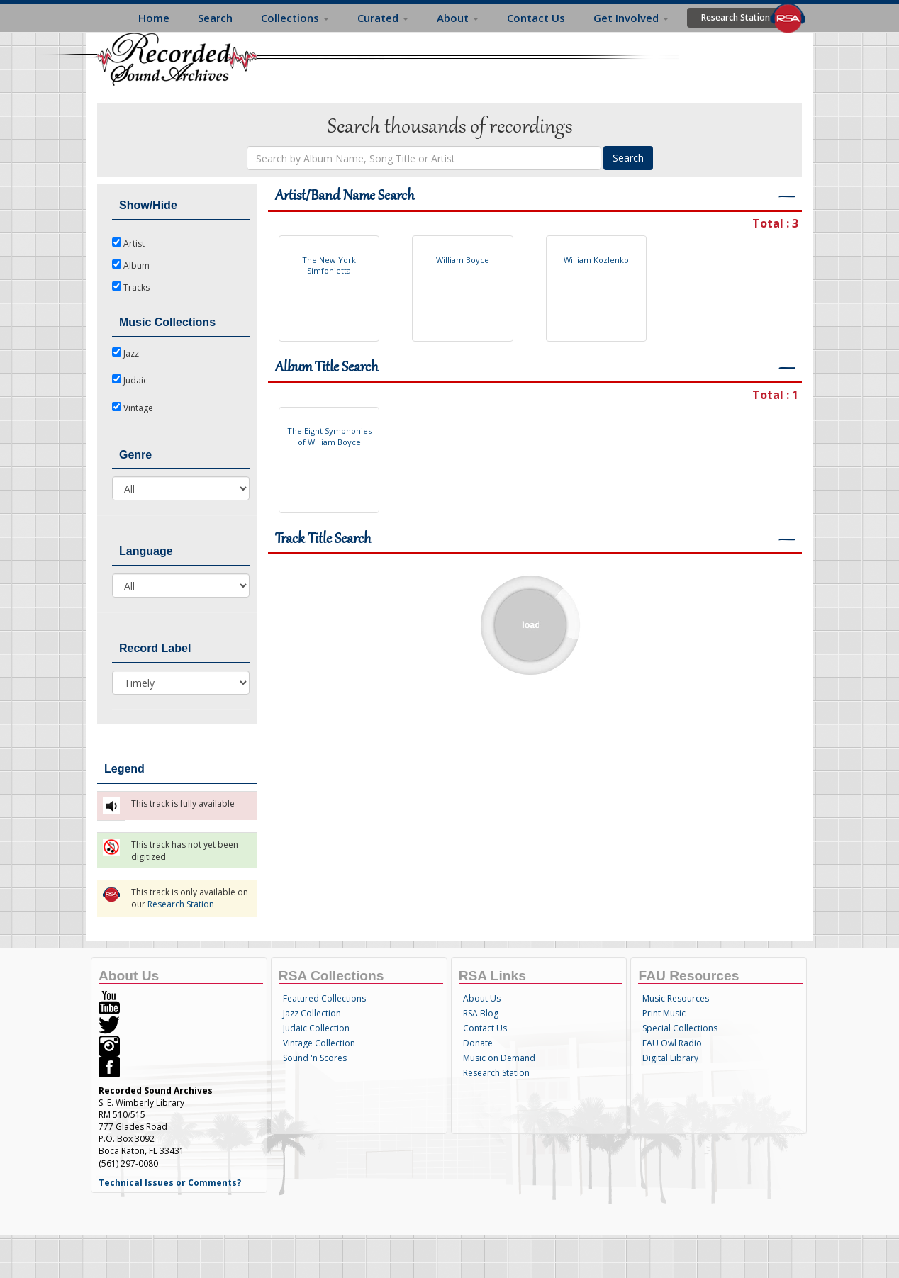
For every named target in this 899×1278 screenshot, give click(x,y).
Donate (478, 1043)
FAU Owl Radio (672, 1043)
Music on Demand (499, 1058)
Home (153, 18)
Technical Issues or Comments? (170, 1183)
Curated (382, 18)
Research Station (735, 17)
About (458, 18)
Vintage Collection (319, 1043)
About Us (482, 998)
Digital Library (670, 1058)
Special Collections (679, 1028)
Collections (295, 18)
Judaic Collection (316, 1028)
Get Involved (631, 18)
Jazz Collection (312, 1013)
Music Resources (675, 998)
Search (215, 18)
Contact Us (536, 18)
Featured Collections (324, 998)
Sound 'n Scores (315, 1058)
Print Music (664, 1013)
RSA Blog (480, 1013)
